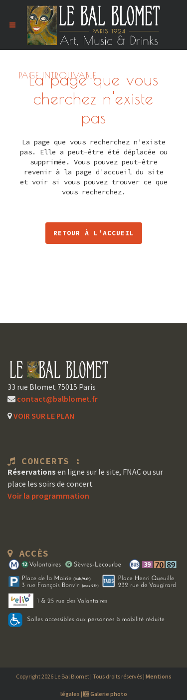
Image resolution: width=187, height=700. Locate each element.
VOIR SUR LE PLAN (43, 416)
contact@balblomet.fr (56, 399)
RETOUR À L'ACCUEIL (93, 233)
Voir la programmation (48, 496)
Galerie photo (105, 694)
